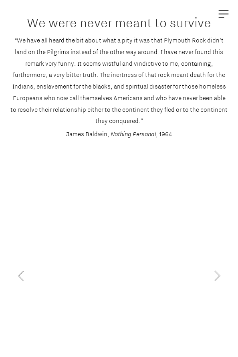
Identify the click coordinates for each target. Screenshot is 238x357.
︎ (223, 14)
